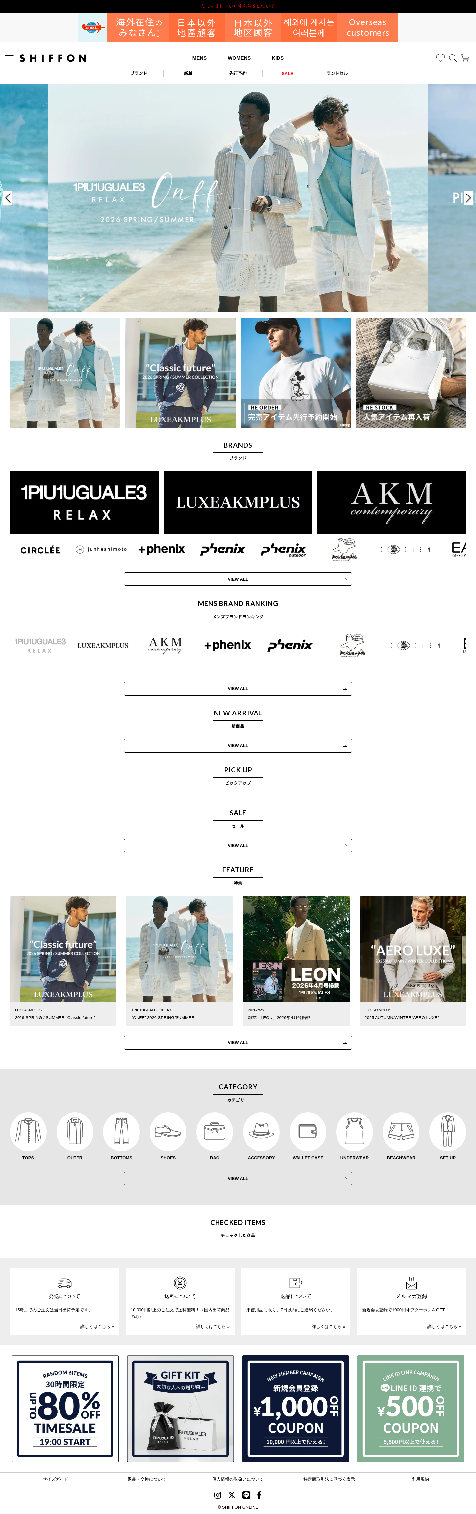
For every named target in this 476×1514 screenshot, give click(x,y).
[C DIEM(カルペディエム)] (396, 549)
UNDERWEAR (354, 1157)
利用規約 (420, 1478)
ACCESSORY (261, 1157)
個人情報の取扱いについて (238, 1478)
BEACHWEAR (401, 1157)
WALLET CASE (308, 1157)
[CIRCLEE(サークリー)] (31, 549)
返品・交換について (147, 1478)
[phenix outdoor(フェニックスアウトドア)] (274, 549)
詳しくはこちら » (97, 1326)
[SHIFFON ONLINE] (53, 58)
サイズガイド (55, 1478)
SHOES (168, 1157)
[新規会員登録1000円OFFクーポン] (296, 1408)
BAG (214, 1157)
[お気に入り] (440, 58)
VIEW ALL (228, 579)
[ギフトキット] (180, 1408)
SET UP (448, 1157)
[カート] (465, 58)
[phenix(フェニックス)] (213, 549)
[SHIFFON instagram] (218, 1496)
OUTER (75, 1157)
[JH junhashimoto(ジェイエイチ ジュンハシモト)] (91, 549)
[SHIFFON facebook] (259, 1496)
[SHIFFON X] (231, 1496)
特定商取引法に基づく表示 (329, 1478)
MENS (199, 58)
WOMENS (239, 58)
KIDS (278, 58)
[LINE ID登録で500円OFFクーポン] (411, 1408)
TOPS (28, 1157)
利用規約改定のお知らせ (238, 6)
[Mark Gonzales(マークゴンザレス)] (335, 549)
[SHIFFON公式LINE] (246, 1496)
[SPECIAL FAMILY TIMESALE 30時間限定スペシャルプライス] (65, 1408)
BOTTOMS (121, 1157)
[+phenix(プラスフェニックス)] (152, 549)
